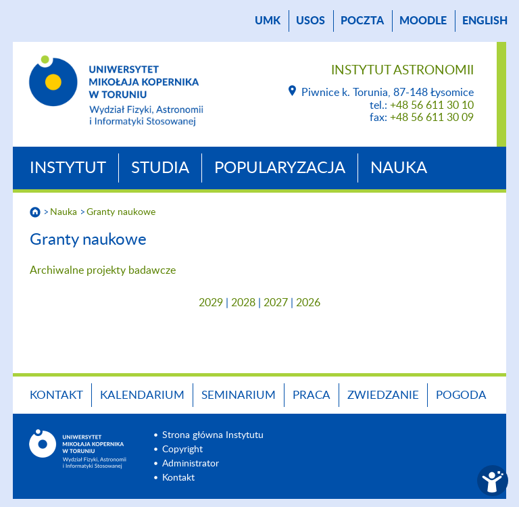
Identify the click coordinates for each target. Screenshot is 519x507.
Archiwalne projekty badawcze (103, 270)
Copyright (182, 449)
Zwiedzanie (383, 395)
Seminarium (238, 395)
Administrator (190, 463)
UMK (267, 21)
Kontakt (56, 395)
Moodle (423, 21)
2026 (308, 302)
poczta (362, 21)
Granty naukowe (120, 212)
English (485, 21)
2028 (243, 302)
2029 (211, 302)
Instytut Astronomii (402, 70)
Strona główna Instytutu (213, 435)
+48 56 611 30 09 (432, 117)
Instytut (68, 168)
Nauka (398, 168)
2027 (276, 302)
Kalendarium (142, 395)
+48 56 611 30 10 (432, 105)
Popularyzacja (279, 168)
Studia (160, 168)
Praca (311, 395)
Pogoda (461, 395)
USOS (310, 21)
